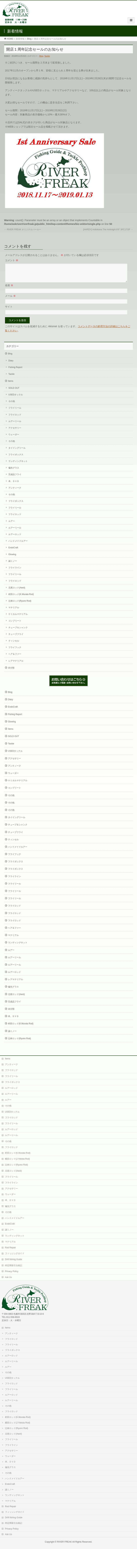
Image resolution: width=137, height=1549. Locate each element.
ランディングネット (18, 465)
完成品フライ (14, 478)
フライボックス (15, 459)
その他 (11, 405)
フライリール (14, 412)
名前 (9, 289)
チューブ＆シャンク (18, 632)
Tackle (47, 56)
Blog (29, 39)
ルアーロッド (14, 538)
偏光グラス (13, 472)
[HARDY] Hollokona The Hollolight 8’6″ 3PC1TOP (108, 229)
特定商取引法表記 (13, 1265)
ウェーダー (13, 439)
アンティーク (14, 492)
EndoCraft (13, 552)
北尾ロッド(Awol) (16, 592)
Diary (10, 365)
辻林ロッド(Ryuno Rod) (19, 605)
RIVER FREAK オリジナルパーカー (22, 229)
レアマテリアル (15, 665)
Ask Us (8, 1277)
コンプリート (14, 625)
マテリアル (13, 612)
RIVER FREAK (64, 1541)
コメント (11, 260)
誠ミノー (12, 565)
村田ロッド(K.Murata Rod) (21, 598)
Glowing (12, 558)
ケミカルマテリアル (18, 618)
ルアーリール (14, 425)
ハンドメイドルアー (18, 545)
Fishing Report (15, 371)
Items (10, 385)
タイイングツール (17, 452)
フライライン (14, 572)
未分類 (11, 672)
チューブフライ (15, 638)
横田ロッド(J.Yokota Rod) (17, 1158)
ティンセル (13, 645)
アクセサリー (14, 432)
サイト (8, 310)
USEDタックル (15, 399)
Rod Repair (10, 1247)
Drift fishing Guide (13, 1259)
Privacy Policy (11, 1271)
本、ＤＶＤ (13, 485)
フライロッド (14, 419)
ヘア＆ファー (14, 658)
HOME (10, 39)
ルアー (11, 525)
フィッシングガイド (14, 1253)
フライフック (14, 651)
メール (10, 300)
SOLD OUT (13, 392)
